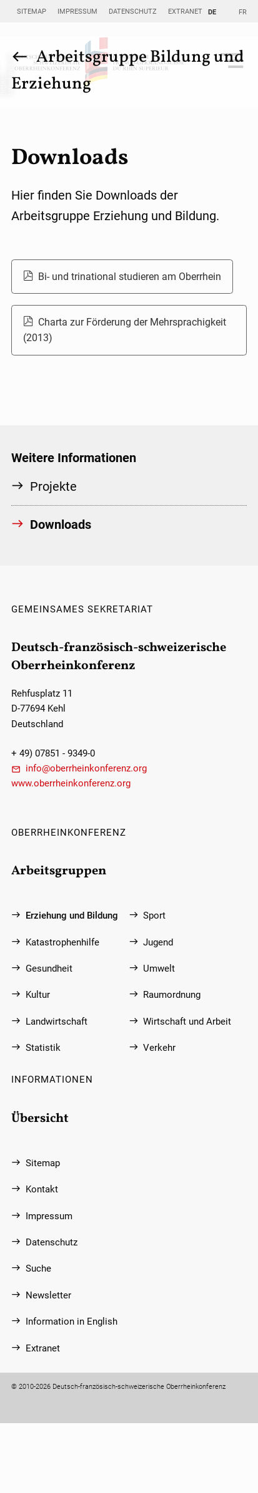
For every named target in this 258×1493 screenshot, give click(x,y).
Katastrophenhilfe (62, 942)
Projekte (53, 486)
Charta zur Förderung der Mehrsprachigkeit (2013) (124, 330)
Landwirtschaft (56, 1021)
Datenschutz (133, 11)
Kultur (38, 994)
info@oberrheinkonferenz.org (86, 768)
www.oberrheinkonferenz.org (71, 783)
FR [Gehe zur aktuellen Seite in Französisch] (243, 11)
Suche (38, 1268)
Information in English (71, 1321)
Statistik (43, 1047)
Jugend (158, 942)
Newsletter (48, 1295)
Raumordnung (172, 994)
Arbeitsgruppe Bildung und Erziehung (127, 71)
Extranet (185, 11)
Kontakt (42, 1189)
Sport (154, 915)
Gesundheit (49, 968)
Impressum (77, 11)
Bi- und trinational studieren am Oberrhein (129, 277)
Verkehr (159, 1047)
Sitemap (31, 11)
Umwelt (159, 968)
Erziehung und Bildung (72, 915)
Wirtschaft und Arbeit (187, 1021)
